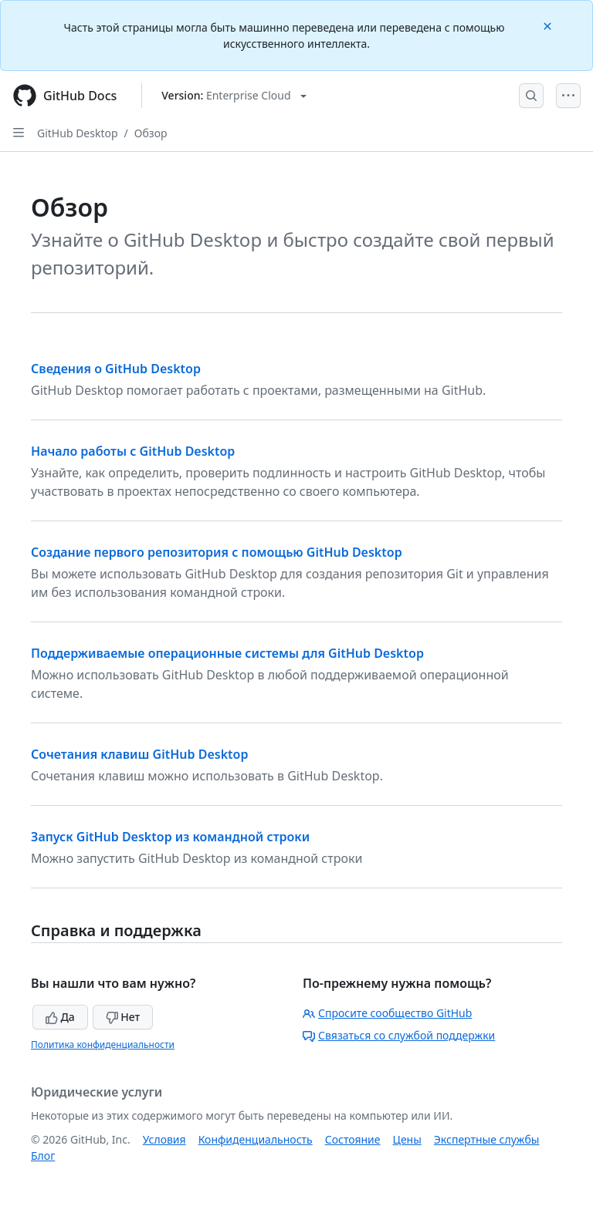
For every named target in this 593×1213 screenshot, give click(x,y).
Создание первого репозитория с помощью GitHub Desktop (216, 552)
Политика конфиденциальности (103, 1044)
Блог (43, 1155)
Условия (164, 1139)
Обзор (151, 133)
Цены (407, 1139)
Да (60, 1016)
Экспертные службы (487, 1139)
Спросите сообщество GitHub (387, 1013)
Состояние (353, 1139)
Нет (123, 1016)
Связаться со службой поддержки (399, 1035)
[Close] (549, 25)
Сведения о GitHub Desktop (116, 368)
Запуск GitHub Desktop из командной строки (170, 836)
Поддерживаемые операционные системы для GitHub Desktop (227, 653)
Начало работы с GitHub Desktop (133, 451)
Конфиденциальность (255, 1139)
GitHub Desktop (77, 133)
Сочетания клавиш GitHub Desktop (139, 754)
